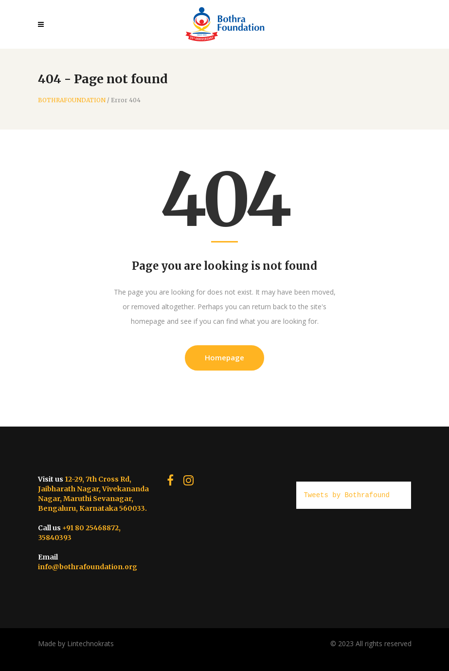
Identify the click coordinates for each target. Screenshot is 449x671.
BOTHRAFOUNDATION (72, 100)
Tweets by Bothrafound (346, 495)
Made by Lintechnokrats (76, 643)
